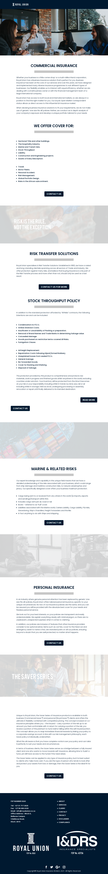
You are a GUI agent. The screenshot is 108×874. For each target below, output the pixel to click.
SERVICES (62, 805)
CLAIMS (62, 808)
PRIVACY (62, 815)
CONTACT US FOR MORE (54, 286)
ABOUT (62, 801)
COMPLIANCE (64, 822)
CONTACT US (54, 194)
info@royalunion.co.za (25, 811)
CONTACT (63, 812)
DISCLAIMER (64, 819)
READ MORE (89, 399)
